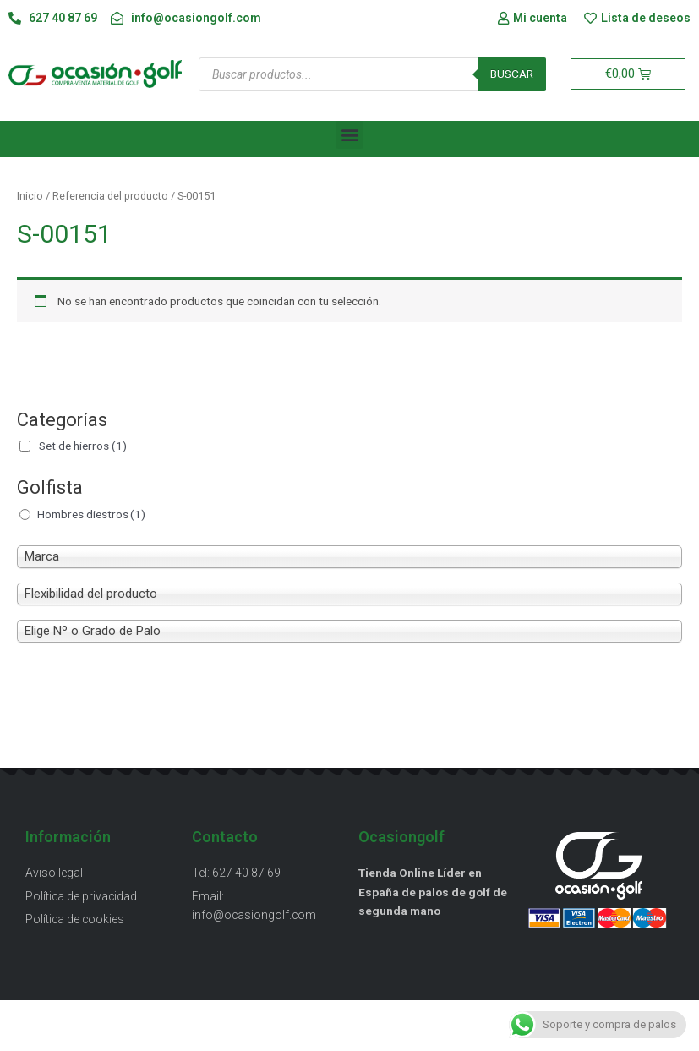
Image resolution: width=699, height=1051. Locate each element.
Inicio (30, 195)
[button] (349, 135)
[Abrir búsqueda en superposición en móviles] (372, 74)
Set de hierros (83, 445)
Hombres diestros (91, 514)
